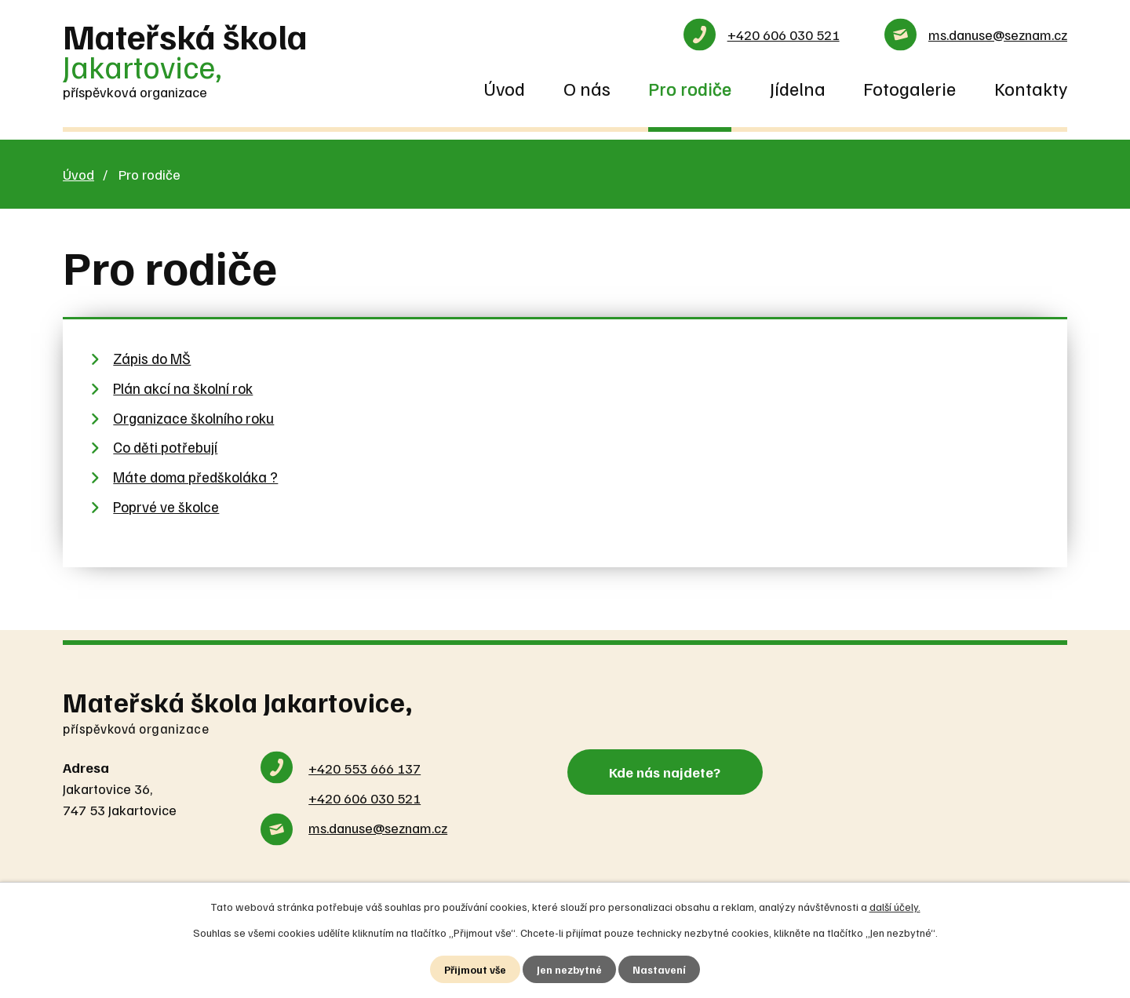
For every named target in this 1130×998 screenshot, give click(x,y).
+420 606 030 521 (783, 34)
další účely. (894, 905)
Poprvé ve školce (166, 506)
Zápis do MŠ (152, 358)
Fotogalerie (909, 88)
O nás (587, 88)
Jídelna (798, 88)
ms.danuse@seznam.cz (997, 34)
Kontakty (1030, 88)
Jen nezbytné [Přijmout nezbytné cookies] (570, 969)
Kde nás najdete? (669, 770)
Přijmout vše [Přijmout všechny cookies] (475, 969)
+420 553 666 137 (364, 768)
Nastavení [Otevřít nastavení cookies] (660, 969)
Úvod (504, 88)
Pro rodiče (689, 88)
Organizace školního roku (193, 418)
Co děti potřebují (165, 447)
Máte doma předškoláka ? (195, 477)
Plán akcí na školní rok (183, 388)
